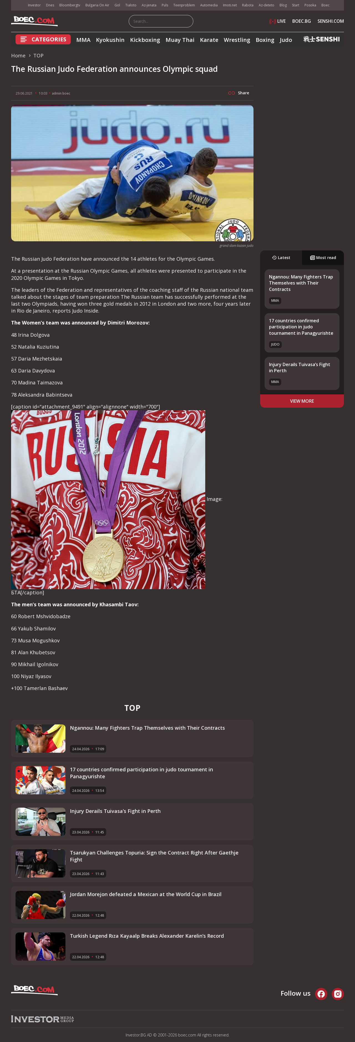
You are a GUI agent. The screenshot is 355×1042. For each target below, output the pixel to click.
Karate (209, 40)
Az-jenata (149, 5)
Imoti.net (230, 5)
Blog (283, 5)
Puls (165, 5)
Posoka (310, 5)
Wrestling (237, 40)
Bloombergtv (69, 5)
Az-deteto (266, 5)
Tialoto (130, 5)
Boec (325, 5)
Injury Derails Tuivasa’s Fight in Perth (115, 811)
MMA (83, 40)
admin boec (61, 93)
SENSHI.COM (331, 21)
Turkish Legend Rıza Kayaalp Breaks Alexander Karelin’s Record (147, 935)
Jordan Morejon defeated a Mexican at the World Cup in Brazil (146, 894)
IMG (18, 5)
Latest (281, 257)
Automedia (209, 5)
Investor (34, 5)
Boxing (265, 40)
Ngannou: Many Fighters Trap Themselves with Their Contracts (301, 283)
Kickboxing (145, 40)
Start (295, 5)
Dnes (50, 5)
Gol (117, 5)
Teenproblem (184, 5)
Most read (323, 257)
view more (302, 401)
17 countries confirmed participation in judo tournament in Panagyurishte (301, 327)
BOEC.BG (301, 21)
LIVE (277, 21)
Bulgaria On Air (97, 5)
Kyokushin (110, 40)
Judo (286, 40)
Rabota (247, 5)
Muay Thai (180, 40)
